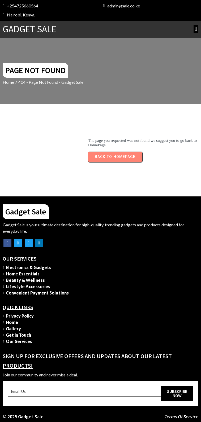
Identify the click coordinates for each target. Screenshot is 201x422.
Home (8, 82)
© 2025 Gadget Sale (23, 417)
